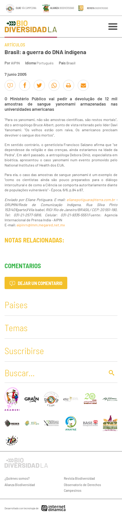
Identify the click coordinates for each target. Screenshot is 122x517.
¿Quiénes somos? (17, 478)
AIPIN (15, 63)
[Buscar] (54, 372)
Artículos (15, 44)
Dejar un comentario (36, 283)
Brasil (70, 63)
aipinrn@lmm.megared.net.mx (41, 225)
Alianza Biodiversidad (20, 484)
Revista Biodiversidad (79, 478)
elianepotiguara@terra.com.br (91, 199)
